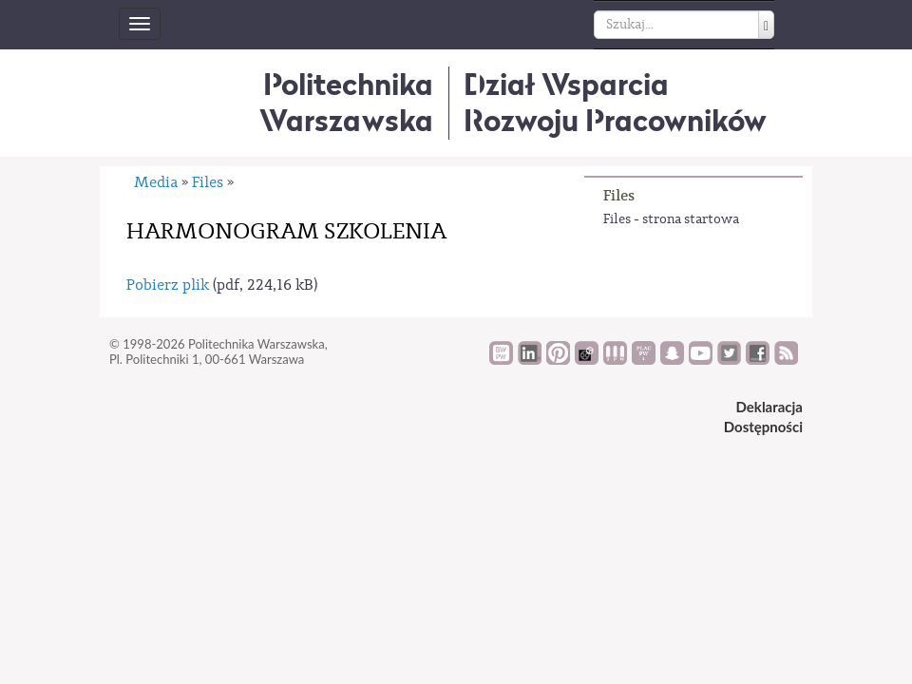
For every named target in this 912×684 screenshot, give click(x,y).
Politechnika (346, 102)
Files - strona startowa (671, 219)
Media (156, 182)
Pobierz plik (167, 285)
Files (619, 195)
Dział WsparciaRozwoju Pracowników (615, 102)
